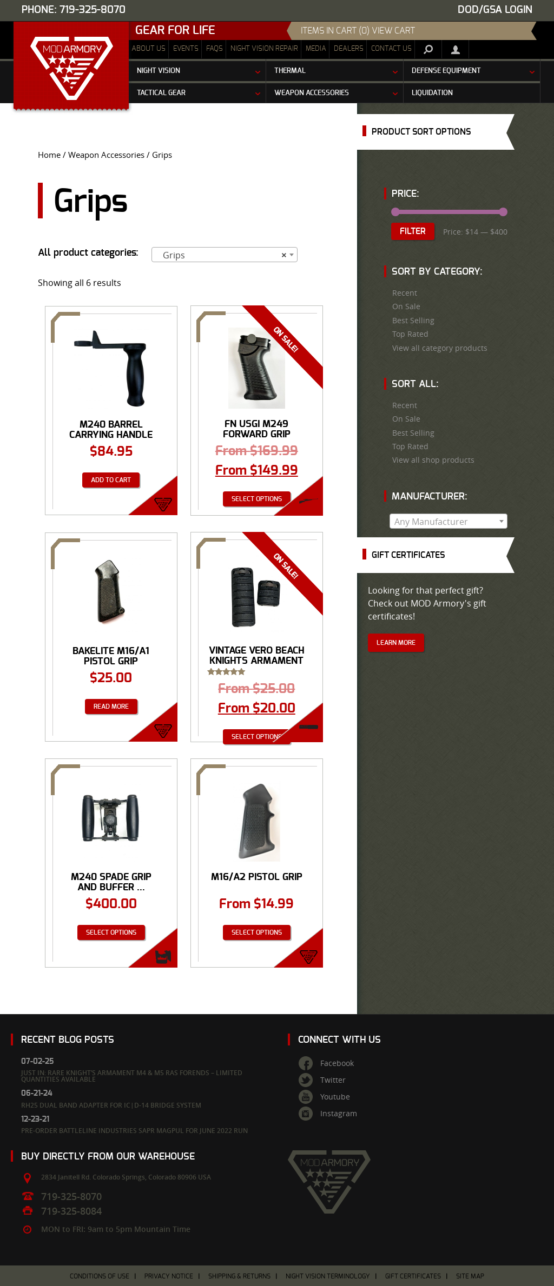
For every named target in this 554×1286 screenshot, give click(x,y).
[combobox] (224, 254)
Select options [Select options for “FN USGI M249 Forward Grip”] (257, 499)
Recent (404, 293)
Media (316, 48)
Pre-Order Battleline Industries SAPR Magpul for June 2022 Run (134, 1130)
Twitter (333, 1080)
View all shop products (433, 460)
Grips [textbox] (221, 255)
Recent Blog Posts (67, 1040)
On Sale (406, 306)
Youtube (335, 1097)
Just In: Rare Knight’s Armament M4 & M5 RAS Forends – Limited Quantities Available (131, 1076)
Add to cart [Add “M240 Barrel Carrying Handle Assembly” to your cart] (111, 480)
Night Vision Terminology (328, 1276)
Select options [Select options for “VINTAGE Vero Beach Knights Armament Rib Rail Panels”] (257, 737)
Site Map (470, 1276)
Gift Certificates (413, 1276)
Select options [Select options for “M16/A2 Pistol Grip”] (257, 932)
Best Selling (413, 320)
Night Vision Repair (264, 48)
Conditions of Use (99, 1276)
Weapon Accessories (106, 155)
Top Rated (410, 334)
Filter (413, 231)
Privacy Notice (168, 1276)
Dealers (349, 48)
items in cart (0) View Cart (358, 30)
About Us (148, 48)
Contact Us (391, 48)
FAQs (214, 48)
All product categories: (88, 253)
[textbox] (448, 521)
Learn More (396, 642)
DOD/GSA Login (495, 10)
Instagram (338, 1113)
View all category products (439, 348)
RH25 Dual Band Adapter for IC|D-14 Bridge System (111, 1105)
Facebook (337, 1063)
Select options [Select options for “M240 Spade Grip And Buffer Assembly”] (111, 932)
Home (49, 155)
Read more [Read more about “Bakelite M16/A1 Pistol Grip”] (111, 706)
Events (186, 48)
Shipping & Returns (239, 1276)
